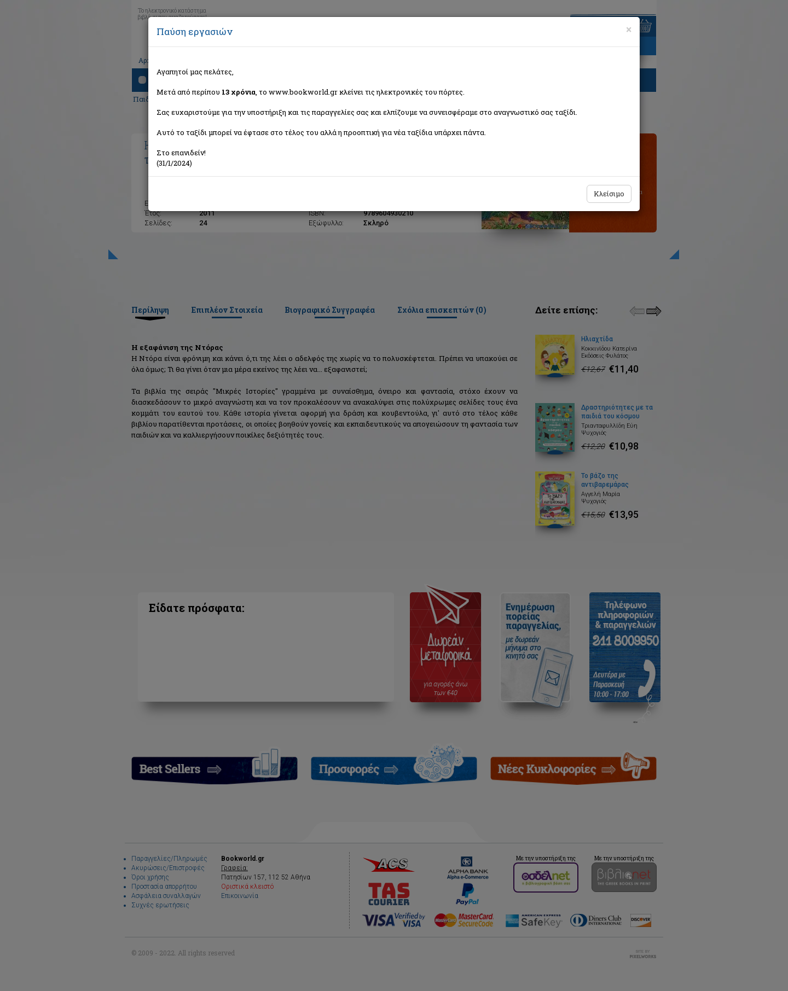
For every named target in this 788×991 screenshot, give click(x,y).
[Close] (628, 29)
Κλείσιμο (609, 194)
